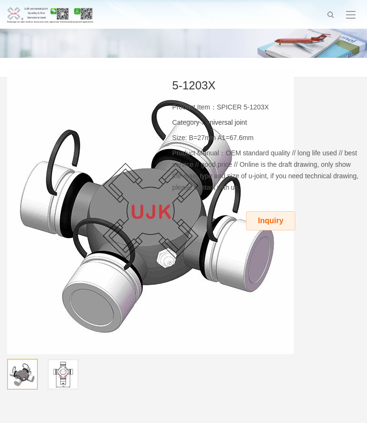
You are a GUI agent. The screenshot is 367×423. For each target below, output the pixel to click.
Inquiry (270, 221)
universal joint (226, 122)
